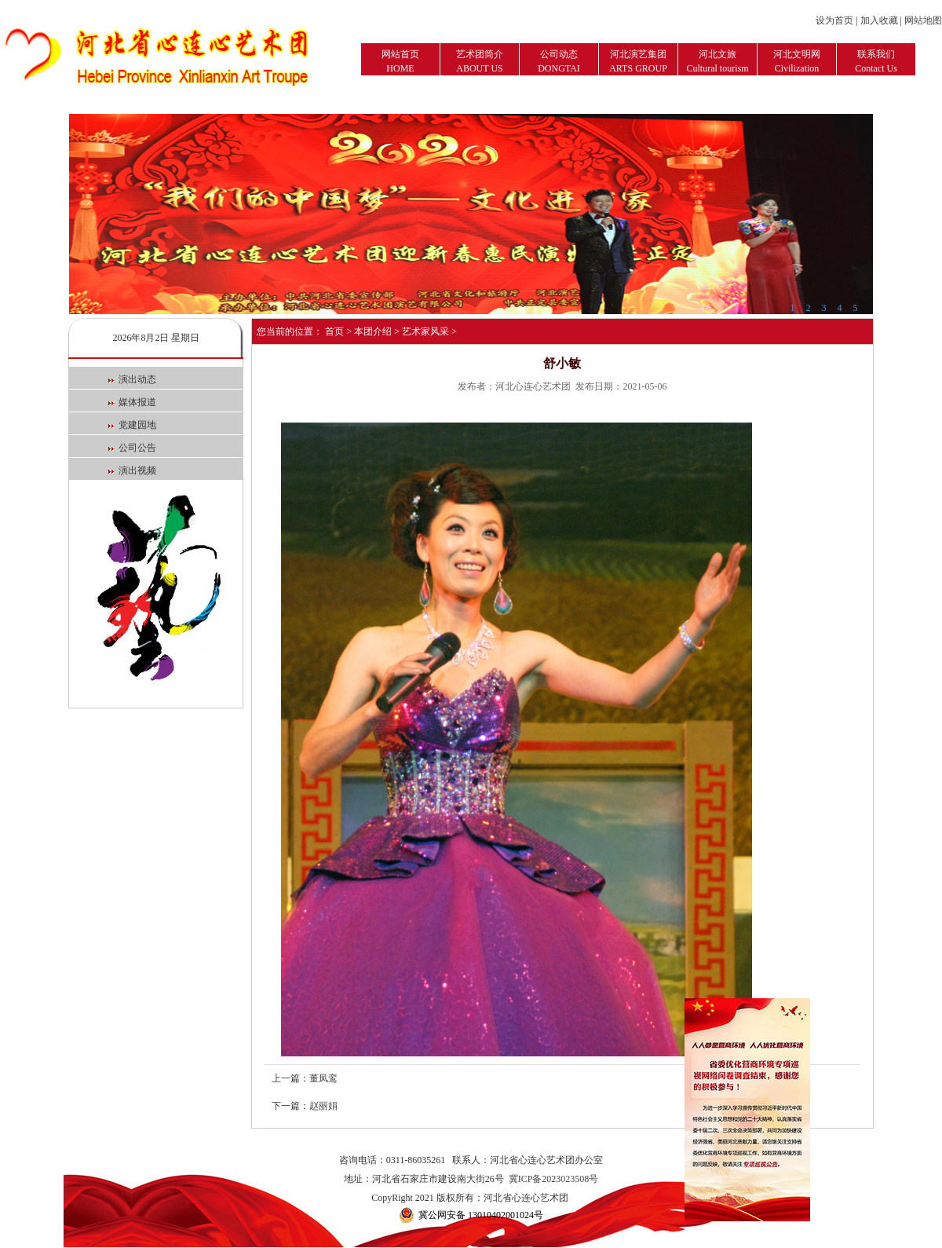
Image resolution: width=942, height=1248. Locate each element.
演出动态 (132, 379)
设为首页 (834, 20)
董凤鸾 (323, 1078)
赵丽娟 (323, 1105)
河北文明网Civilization (796, 61)
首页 (334, 331)
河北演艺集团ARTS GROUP (638, 61)
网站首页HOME (400, 61)
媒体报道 (132, 402)
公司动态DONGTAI (559, 61)
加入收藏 (879, 20)
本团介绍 (373, 331)
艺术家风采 (425, 331)
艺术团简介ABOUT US (479, 61)
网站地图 (923, 20)
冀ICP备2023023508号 (554, 1178)
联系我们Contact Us (876, 61)
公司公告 (132, 447)
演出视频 (132, 470)
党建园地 (132, 424)
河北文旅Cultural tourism (718, 61)
